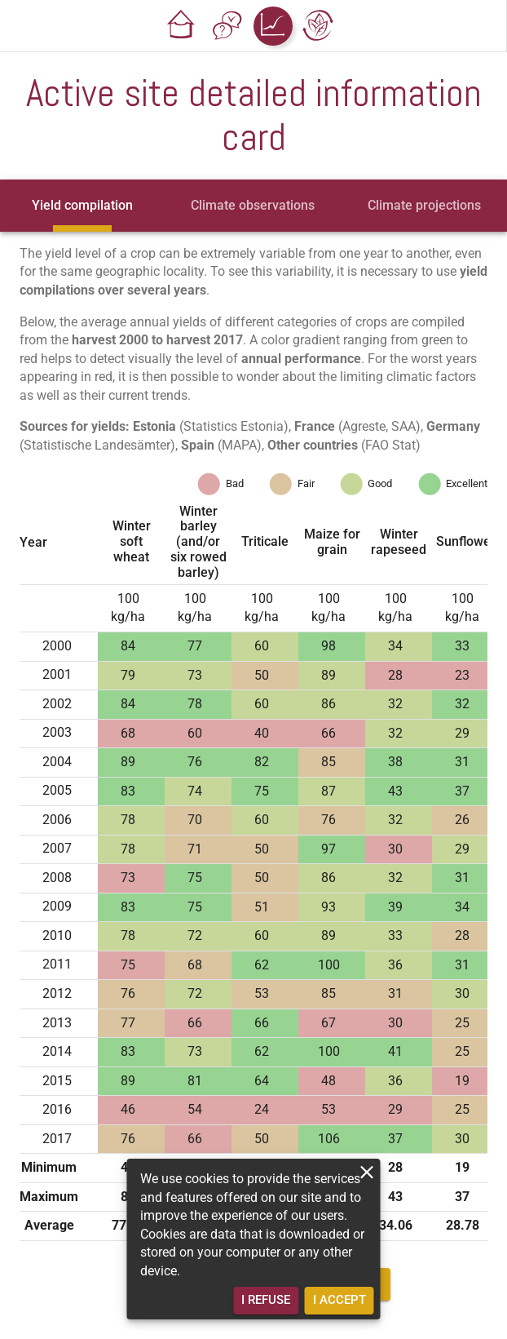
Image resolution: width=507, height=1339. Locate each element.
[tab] (82, 206)
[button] (181, 26)
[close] (367, 1172)
